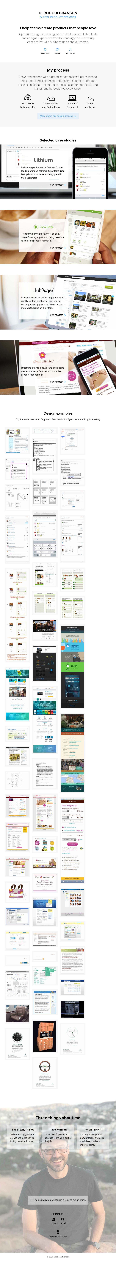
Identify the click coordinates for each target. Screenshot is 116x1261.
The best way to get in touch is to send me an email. (58, 1200)
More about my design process (58, 115)
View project (58, 185)
